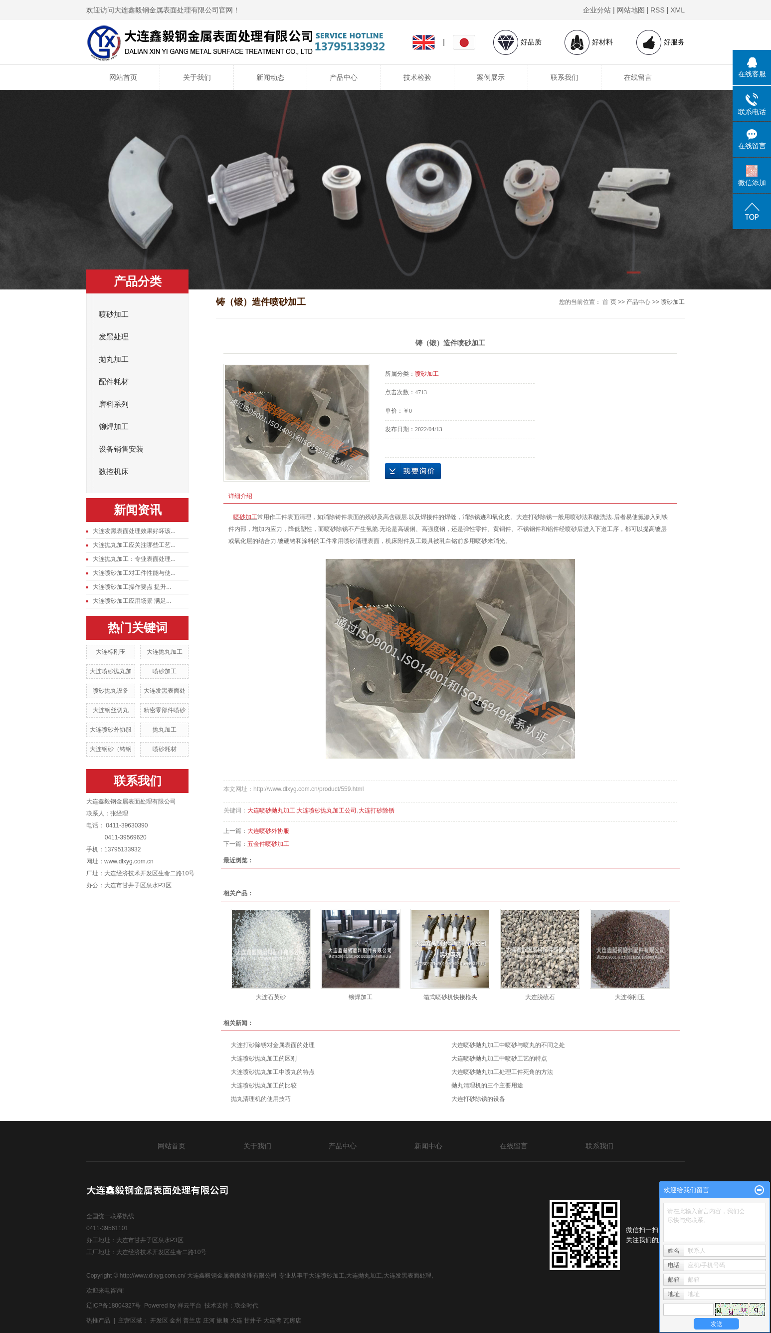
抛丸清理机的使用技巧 (261, 1098)
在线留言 (638, 77)
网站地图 (631, 10)
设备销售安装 (121, 449)
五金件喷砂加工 (268, 843)
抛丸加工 (114, 359)
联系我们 (564, 77)
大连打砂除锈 (376, 810)
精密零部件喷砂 (165, 710)
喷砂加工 (114, 314)
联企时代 (246, 1305)
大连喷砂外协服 (111, 729)
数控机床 (114, 472)
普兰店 (192, 1320)
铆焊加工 (114, 427)
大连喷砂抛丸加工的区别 (264, 1058)
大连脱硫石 (540, 997)
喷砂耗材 (165, 749)
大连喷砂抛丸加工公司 (327, 810)
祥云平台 (189, 1305)
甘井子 (253, 1320)
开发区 (159, 1320)
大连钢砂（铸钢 (111, 749)
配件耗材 (114, 382)
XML (677, 10)
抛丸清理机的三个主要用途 (487, 1085)
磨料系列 (114, 404)
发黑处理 (114, 337)
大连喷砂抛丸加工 (271, 810)
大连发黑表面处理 (407, 1275)
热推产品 (98, 1320)
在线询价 (413, 471)
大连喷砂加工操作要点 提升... (132, 586)
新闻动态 (270, 77)
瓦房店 (292, 1320)
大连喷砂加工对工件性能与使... (134, 572)
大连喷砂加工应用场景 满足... (132, 600)
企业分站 (597, 10)
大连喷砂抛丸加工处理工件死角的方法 (502, 1071)
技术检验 (417, 77)
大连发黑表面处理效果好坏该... (134, 531)
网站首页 (123, 77)
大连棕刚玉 (111, 651)
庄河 (209, 1320)
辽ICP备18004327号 (113, 1305)
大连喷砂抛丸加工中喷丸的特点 (273, 1071)
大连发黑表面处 (165, 690)
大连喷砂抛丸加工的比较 (264, 1085)
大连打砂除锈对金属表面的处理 (273, 1045)
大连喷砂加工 (327, 1275)
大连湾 (272, 1320)
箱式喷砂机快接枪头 (450, 997)
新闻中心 (428, 1146)
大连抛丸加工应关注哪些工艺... (134, 544)
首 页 (609, 301)
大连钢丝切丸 (111, 710)
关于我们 (197, 77)
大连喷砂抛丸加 (111, 671)
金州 (176, 1320)
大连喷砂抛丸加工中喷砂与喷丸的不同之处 (508, 1045)
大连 (236, 1320)
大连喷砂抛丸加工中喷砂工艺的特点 (499, 1058)
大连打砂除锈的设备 (478, 1098)
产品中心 (344, 77)
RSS (657, 10)
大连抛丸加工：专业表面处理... (134, 558)
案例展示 (491, 77)
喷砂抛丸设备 (111, 690)
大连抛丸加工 (165, 651)
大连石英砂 (271, 997)
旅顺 (222, 1320)
